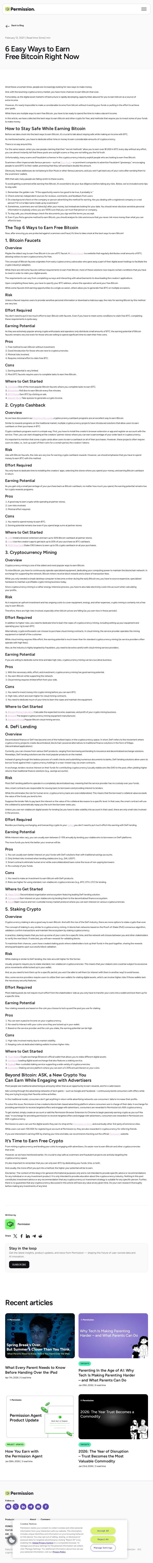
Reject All (103, 1539)
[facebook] (21, 1236)
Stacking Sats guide (42, 418)
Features (10, 1530)
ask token (10, 1533)
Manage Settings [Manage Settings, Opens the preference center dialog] (103, 1547)
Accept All (103, 1530)
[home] (20, 9)
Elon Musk (66, 162)
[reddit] (40, 1236)
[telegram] (34, 1236)
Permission (114, 1134)
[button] (144, 9)
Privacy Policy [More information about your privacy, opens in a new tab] (59, 1552)
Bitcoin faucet (77, 253)
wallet (70, 825)
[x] (15, 1236)
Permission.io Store (82, 1124)
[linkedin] (28, 1236)
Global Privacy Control (42, 1543)
